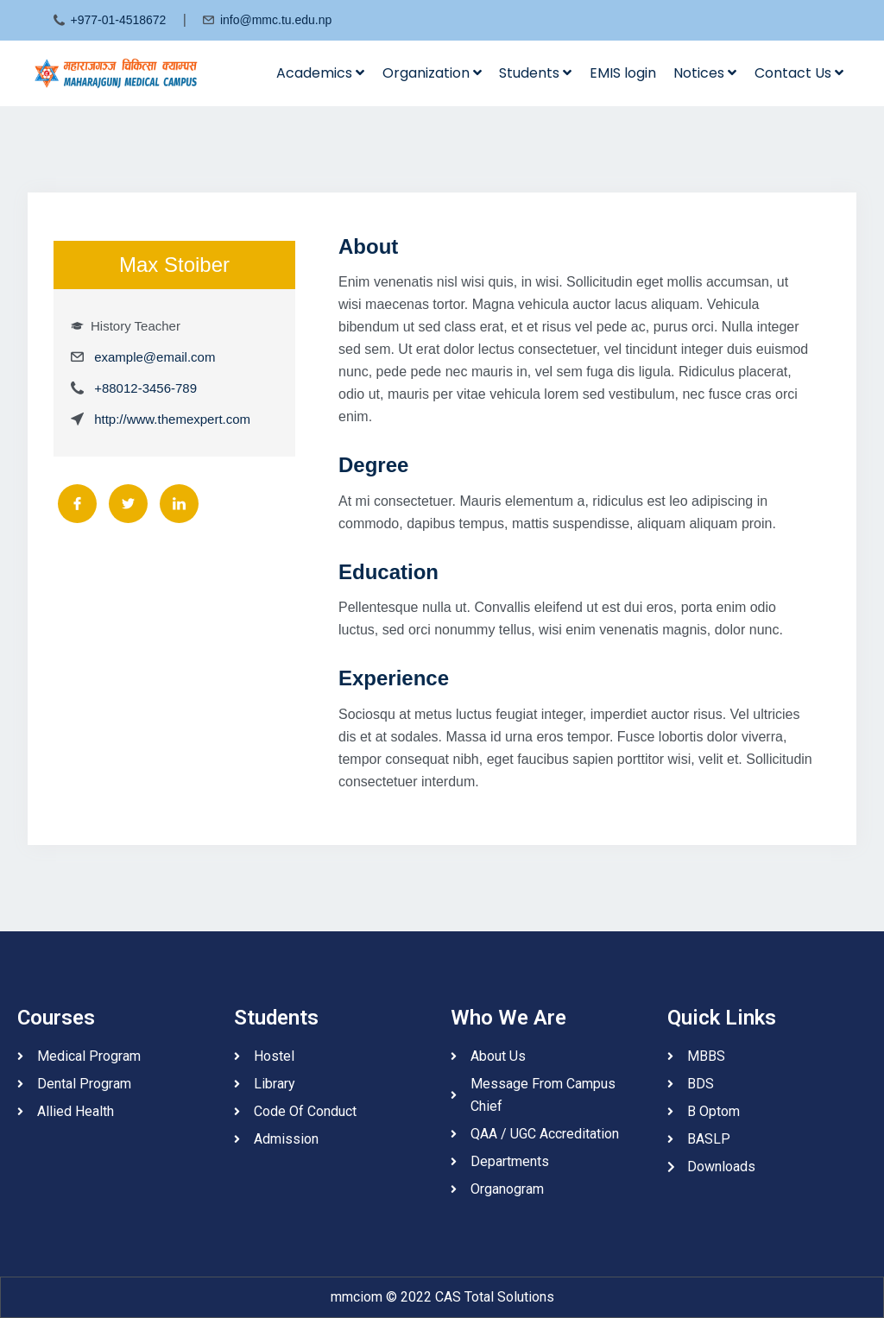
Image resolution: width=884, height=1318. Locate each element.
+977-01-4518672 (118, 20)
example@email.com (154, 357)
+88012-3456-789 (145, 388)
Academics (320, 73)
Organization (432, 73)
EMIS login (623, 73)
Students (535, 73)
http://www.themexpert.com (172, 419)
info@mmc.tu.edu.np (276, 20)
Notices (704, 73)
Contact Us (799, 73)
